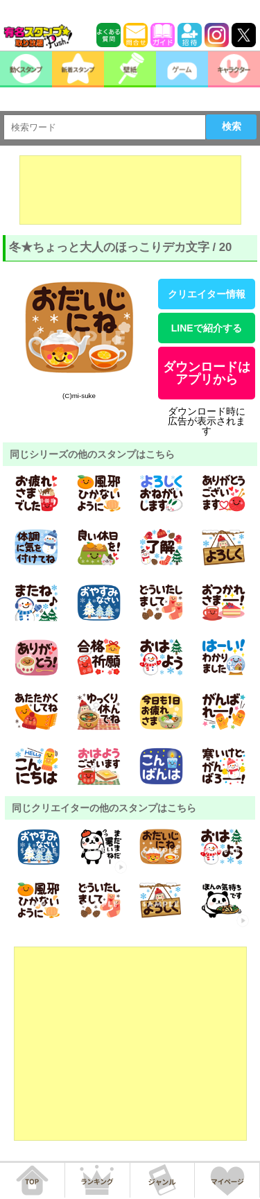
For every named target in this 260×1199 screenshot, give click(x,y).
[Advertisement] (130, 190)
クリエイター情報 (206, 294)
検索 (231, 126)
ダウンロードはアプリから (206, 373)
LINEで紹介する (206, 328)
